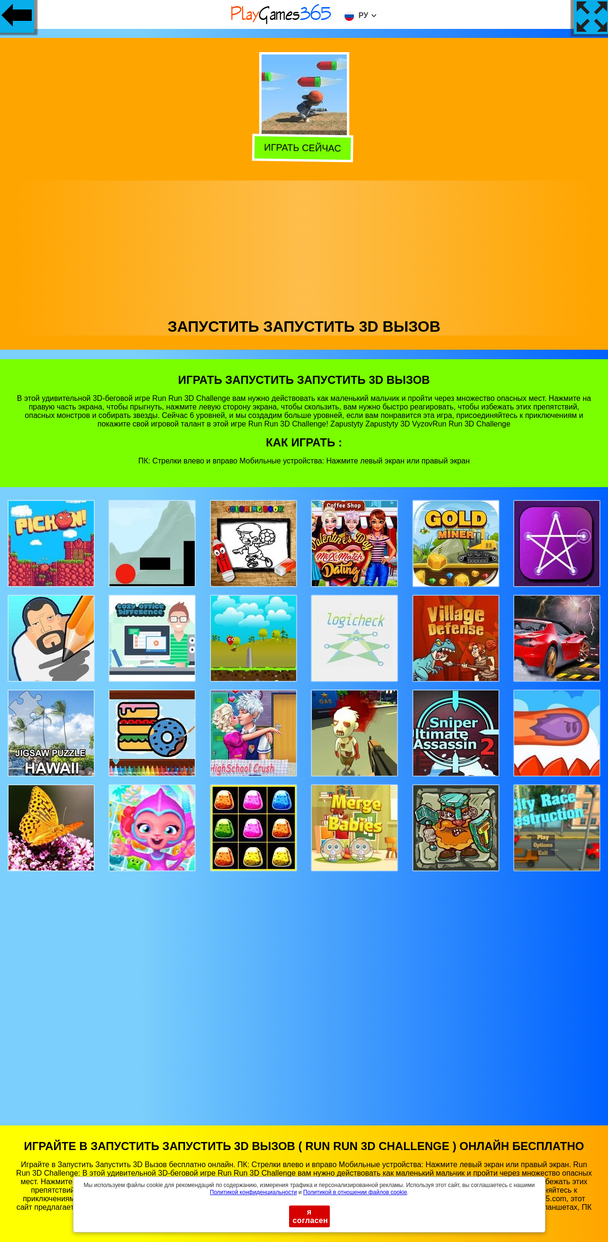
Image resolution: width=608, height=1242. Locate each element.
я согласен (310, 1216)
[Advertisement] (304, 247)
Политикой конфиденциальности (253, 1192)
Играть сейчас (304, 149)
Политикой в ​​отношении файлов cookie (355, 1192)
